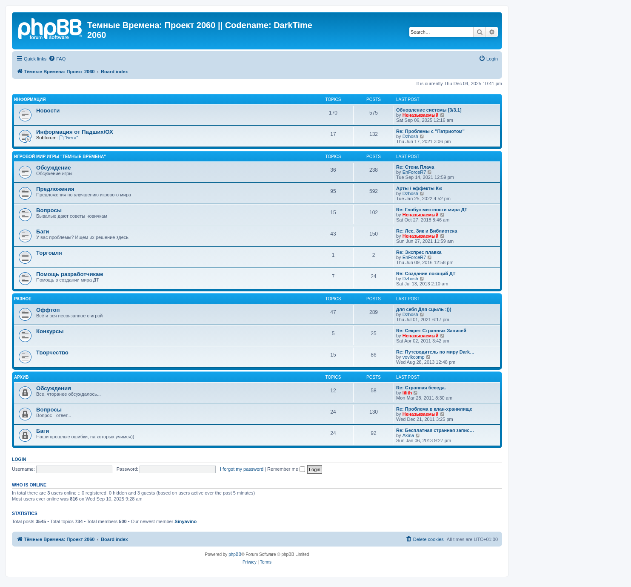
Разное (22, 298)
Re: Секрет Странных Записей (431, 330)
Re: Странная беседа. (421, 387)
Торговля (49, 253)
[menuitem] (57, 59)
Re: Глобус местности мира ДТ (431, 209)
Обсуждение (53, 167)
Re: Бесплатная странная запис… (435, 430)
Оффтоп (48, 310)
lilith (407, 392)
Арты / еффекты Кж (419, 188)
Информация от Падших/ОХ (74, 132)
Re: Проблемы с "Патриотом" (430, 131)
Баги (42, 231)
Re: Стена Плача (415, 167)
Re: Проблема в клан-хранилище (434, 408)
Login (19, 459)
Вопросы (49, 210)
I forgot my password (241, 469)
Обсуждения (53, 388)
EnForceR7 (414, 172)
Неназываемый (421, 115)
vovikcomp (414, 357)
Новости (48, 110)
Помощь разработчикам (69, 274)
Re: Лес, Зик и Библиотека (426, 230)
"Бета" (68, 137)
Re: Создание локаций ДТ (426, 273)
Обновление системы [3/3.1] (429, 109)
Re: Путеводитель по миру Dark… (435, 351)
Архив (21, 377)
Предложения (55, 189)
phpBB (234, 554)
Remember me (286, 469)
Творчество (52, 352)
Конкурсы (49, 331)
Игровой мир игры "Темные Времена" (60, 156)
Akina (408, 435)
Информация (30, 99)
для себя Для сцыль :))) (423, 309)
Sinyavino (185, 521)
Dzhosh (410, 136)
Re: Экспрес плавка (419, 252)
